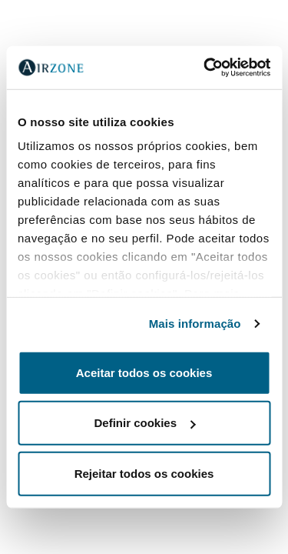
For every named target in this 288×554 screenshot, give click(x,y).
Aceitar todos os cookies (144, 372)
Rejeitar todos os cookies (144, 472)
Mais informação (195, 323)
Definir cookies (144, 422)
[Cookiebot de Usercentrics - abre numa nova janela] (205, 68)
